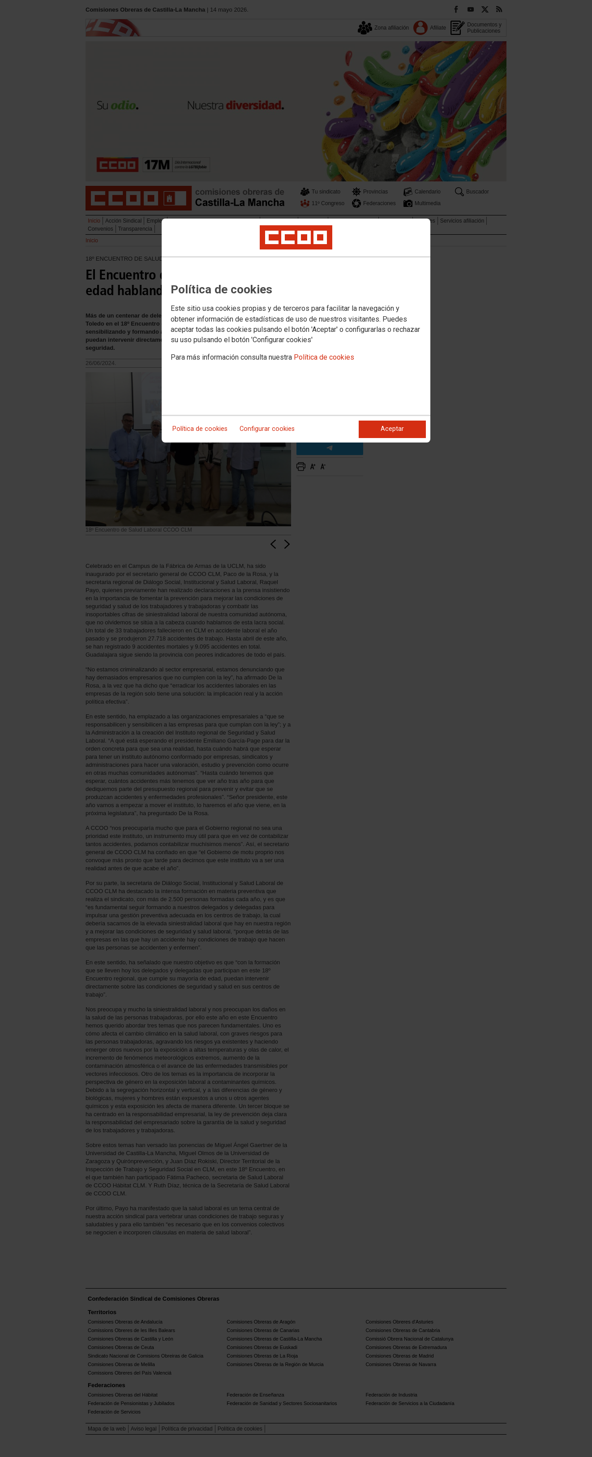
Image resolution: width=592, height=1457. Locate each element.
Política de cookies (324, 357)
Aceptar (392, 429)
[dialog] (296, 331)
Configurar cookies (267, 429)
